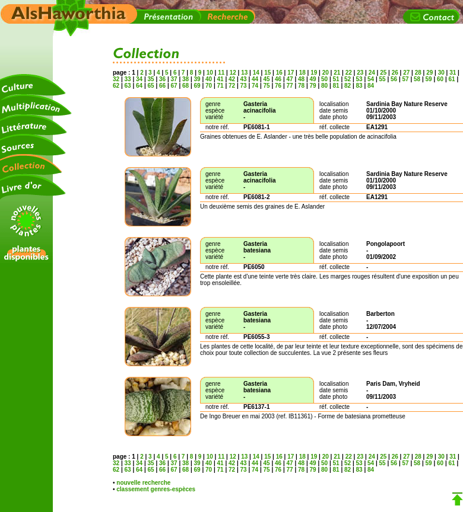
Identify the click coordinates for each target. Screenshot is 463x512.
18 (302, 72)
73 (244, 85)
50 (324, 79)
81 (336, 85)
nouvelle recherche (143, 482)
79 (313, 85)
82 (348, 85)
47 (290, 79)
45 (267, 79)
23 (360, 72)
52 (348, 79)
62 (117, 85)
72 (232, 85)
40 (209, 79)
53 (359, 79)
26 (395, 72)
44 (255, 79)
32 (117, 79)
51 (336, 79)
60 (440, 79)
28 (418, 72)
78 (301, 85)
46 (278, 79)
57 (406, 79)
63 (128, 85)
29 (429, 72)
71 (220, 85)
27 (406, 72)
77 (290, 85)
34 (139, 79)
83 (359, 85)
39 (197, 79)
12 (233, 72)
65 (151, 85)
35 (151, 79)
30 (441, 72)
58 (417, 79)
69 (197, 85)
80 (324, 85)
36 (162, 79)
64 (139, 85)
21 (337, 72)
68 (185, 85)
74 (255, 85)
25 (383, 72)
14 (256, 72)
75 (267, 85)
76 (278, 85)
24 (372, 72)
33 (128, 79)
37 (174, 79)
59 (429, 79)
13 (244, 72)
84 (370, 85)
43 (244, 79)
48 (301, 79)
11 (221, 72)
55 (383, 79)
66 (162, 85)
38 (185, 79)
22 (349, 72)
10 (210, 72)
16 (279, 72)
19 (314, 72)
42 (232, 79)
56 (394, 79)
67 (174, 85)
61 (452, 79)
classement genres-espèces (155, 489)
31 (453, 72)
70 (209, 85)
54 (371, 79)
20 (326, 72)
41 (220, 79)
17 (291, 72)
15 (267, 72)
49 (313, 79)
